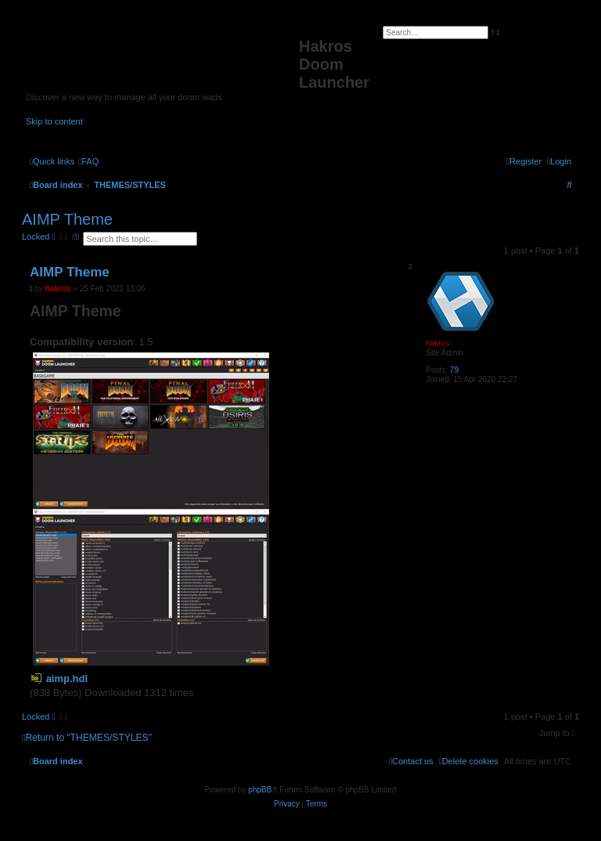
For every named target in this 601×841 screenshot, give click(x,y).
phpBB (260, 789)
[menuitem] (88, 161)
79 (454, 370)
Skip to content (54, 121)
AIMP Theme (67, 219)
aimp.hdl (67, 678)
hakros (437, 343)
